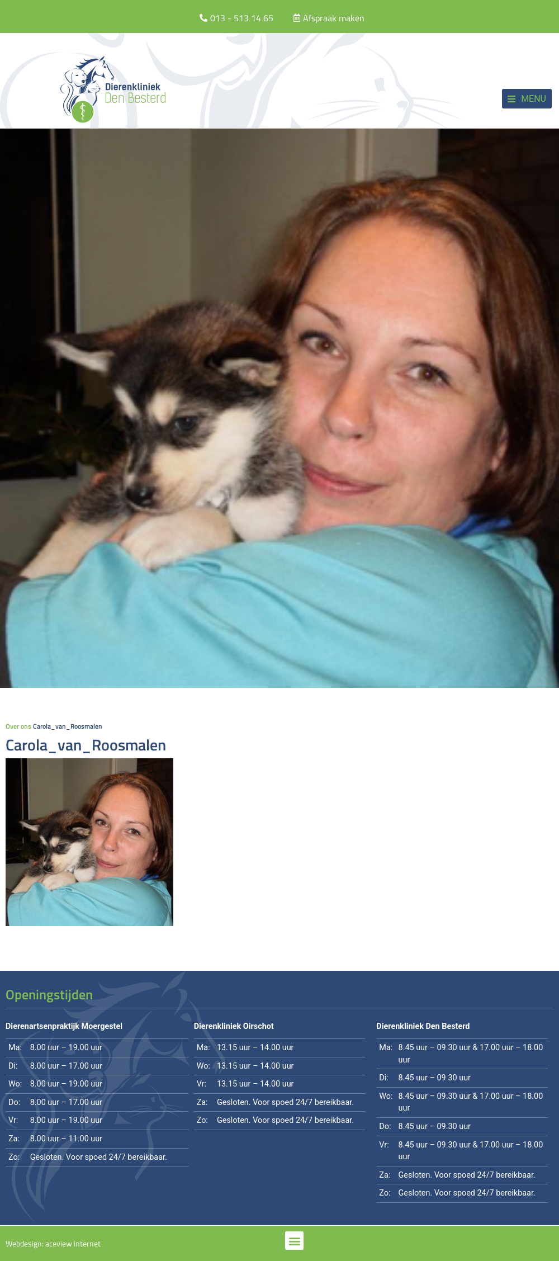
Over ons (18, 726)
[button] (527, 98)
